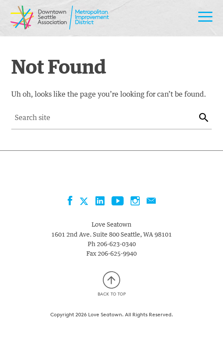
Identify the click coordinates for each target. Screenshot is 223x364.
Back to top (112, 284)
